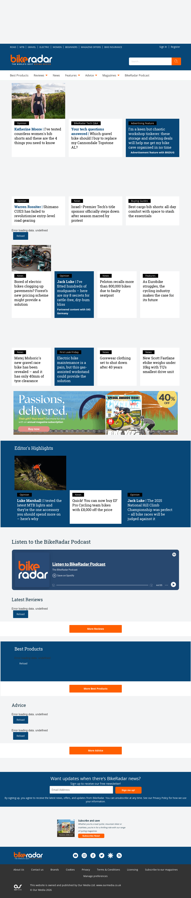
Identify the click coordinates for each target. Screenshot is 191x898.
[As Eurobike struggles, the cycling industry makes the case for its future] (159, 258)
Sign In (163, 46)
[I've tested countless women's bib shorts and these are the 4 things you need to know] (38, 101)
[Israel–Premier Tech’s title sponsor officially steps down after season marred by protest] (95, 178)
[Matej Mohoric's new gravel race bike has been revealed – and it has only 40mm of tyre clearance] (31, 334)
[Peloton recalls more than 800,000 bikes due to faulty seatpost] (117, 258)
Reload (21, 235)
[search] (176, 61)
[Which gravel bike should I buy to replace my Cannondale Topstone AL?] (95, 101)
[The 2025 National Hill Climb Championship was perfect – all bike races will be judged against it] (151, 473)
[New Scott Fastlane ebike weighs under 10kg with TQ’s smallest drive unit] (159, 334)
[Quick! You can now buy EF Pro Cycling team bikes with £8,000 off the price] (95, 473)
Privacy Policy (160, 798)
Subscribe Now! (91, 836)
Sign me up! (128, 790)
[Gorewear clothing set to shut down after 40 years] (117, 334)
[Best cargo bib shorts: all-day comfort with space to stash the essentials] (152, 178)
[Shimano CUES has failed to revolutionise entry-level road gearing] (38, 178)
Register (175, 46)
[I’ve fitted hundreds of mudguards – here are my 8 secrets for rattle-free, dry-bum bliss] (74, 258)
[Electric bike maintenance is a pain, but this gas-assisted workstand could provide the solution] (74, 334)
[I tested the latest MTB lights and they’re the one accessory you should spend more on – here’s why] (40, 473)
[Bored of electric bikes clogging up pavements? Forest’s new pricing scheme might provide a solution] (31, 258)
